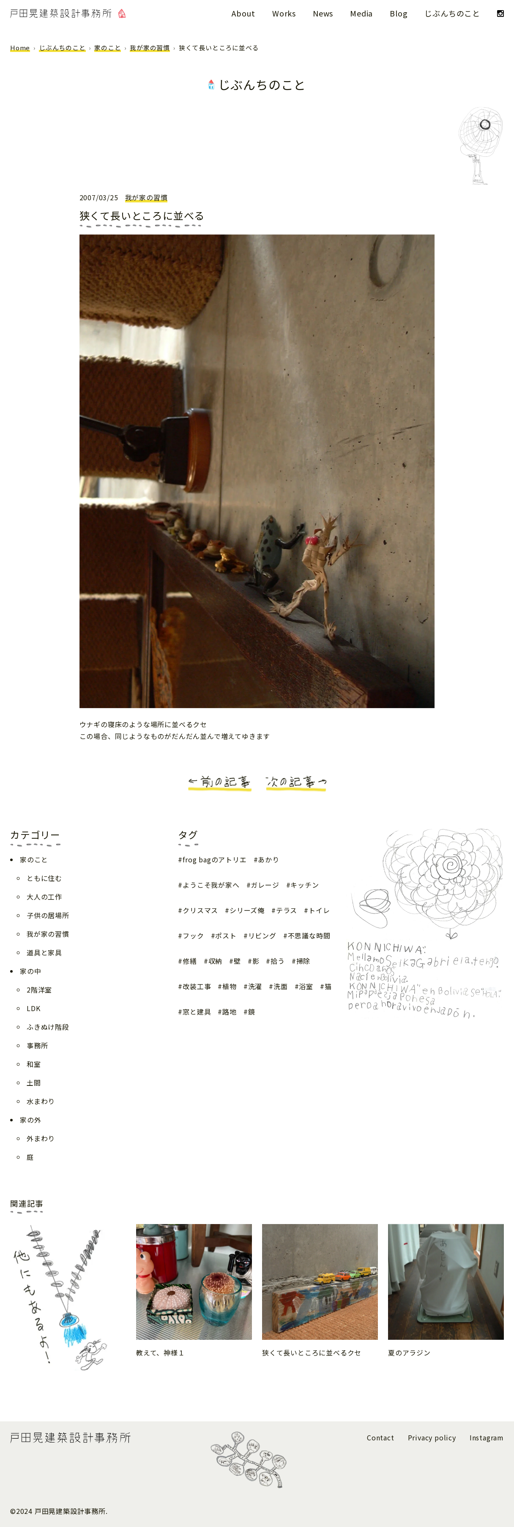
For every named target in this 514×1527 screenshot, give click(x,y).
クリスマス (200, 910)
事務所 (37, 1045)
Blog (398, 13)
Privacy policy (432, 1437)
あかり (268, 859)
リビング (262, 935)
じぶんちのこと (452, 13)
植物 (229, 986)
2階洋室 (39, 989)
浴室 (306, 986)
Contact (380, 1437)
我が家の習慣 (150, 47)
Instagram (487, 1437)
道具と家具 (44, 952)
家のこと (107, 47)
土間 (34, 1082)
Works (284, 13)
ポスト (225, 935)
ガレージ (265, 885)
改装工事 (197, 986)
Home (20, 47)
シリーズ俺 (247, 910)
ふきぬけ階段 (48, 1027)
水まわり (41, 1101)
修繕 (190, 961)
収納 (215, 961)
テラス (286, 910)
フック (193, 935)
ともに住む (44, 878)
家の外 (30, 1120)
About (243, 13)
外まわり (41, 1138)
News (323, 13)
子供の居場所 (48, 915)
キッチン (304, 885)
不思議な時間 (309, 935)
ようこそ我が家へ (211, 885)
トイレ (319, 910)
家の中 (30, 971)
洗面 (280, 986)
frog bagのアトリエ (214, 859)
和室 (34, 1064)
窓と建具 (197, 1011)
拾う (278, 961)
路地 (229, 1011)
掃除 (303, 961)
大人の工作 (44, 897)
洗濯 (255, 986)
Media (361, 13)
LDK (33, 1008)
